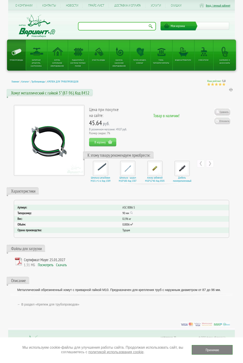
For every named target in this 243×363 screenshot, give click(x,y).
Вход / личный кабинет (218, 5)
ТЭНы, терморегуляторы (161, 61)
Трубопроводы (16, 60)
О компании (23, 5)
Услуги (156, 5)
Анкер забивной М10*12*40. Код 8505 (155, 179)
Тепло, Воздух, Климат (139, 61)
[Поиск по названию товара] (117, 26)
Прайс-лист (96, 5)
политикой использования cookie (115, 352)
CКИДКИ (176, 5)
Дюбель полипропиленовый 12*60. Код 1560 (182, 181)
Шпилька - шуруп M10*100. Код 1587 (127, 179)
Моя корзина (178, 26)
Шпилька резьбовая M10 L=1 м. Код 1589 (100, 179)
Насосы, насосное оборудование (119, 63)
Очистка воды (98, 60)
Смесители (203, 60)
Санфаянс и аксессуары (224, 61)
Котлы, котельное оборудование (57, 63)
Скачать (61, 264)
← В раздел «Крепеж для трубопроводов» (48, 304)
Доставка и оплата (127, 5)
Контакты (49, 5)
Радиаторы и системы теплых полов (78, 63)
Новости (72, 5)
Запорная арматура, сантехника (36, 63)
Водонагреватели (183, 60)
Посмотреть (45, 264)
